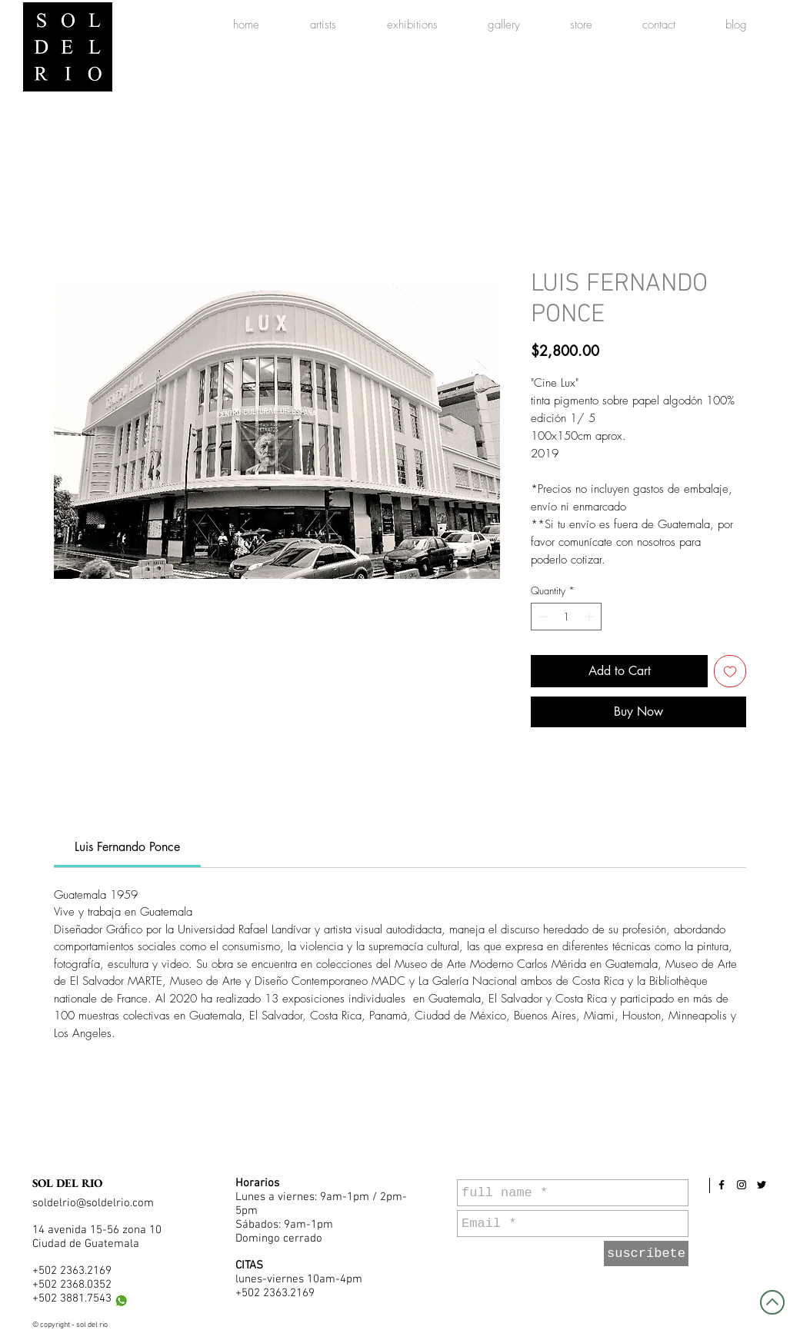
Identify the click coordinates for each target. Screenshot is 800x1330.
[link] (127, 847)
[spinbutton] (567, 616)
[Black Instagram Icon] (741, 1185)
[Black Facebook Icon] (721, 1185)
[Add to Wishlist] (730, 671)
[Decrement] (542, 616)
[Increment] (591, 616)
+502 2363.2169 (72, 1271)
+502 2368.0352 (72, 1285)
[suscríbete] (646, 1253)
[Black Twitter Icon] (761, 1185)
